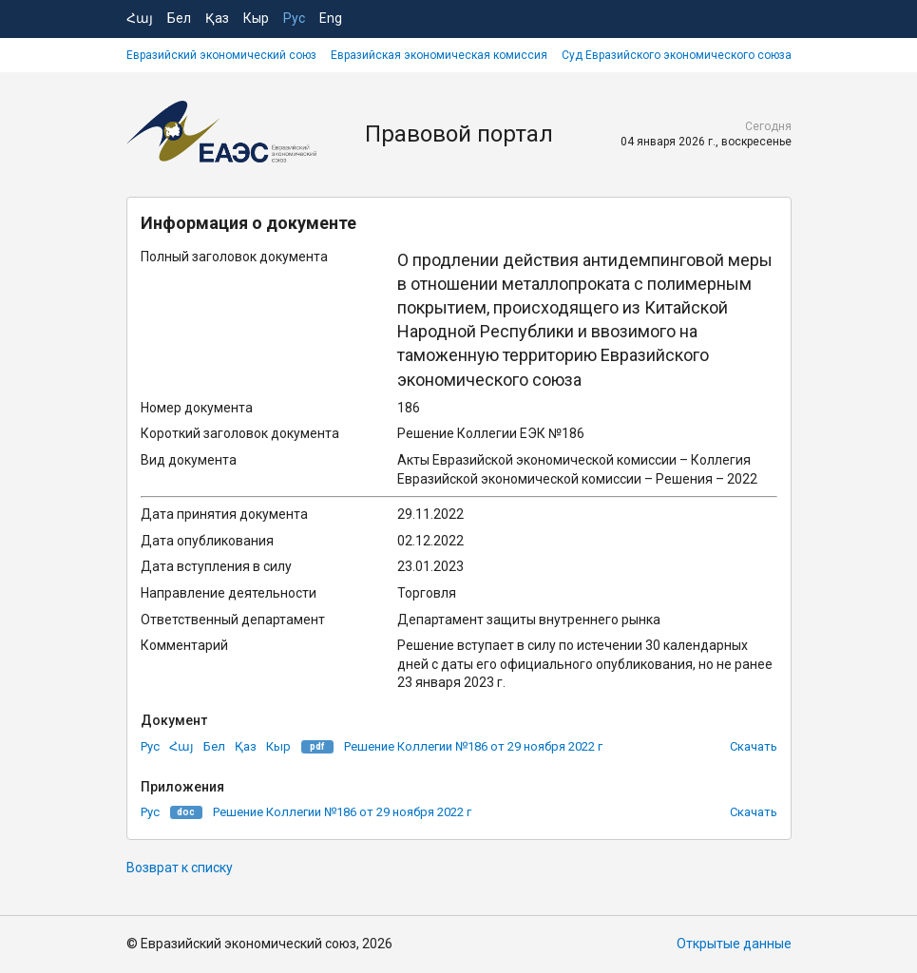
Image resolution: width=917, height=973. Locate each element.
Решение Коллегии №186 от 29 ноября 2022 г (473, 746)
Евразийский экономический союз (221, 55)
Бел (179, 18)
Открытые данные (734, 943)
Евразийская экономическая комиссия (439, 55)
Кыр (256, 18)
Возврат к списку (179, 867)
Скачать (753, 746)
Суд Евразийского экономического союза (677, 55)
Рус (294, 18)
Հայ (139, 18)
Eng (330, 18)
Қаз (217, 18)
